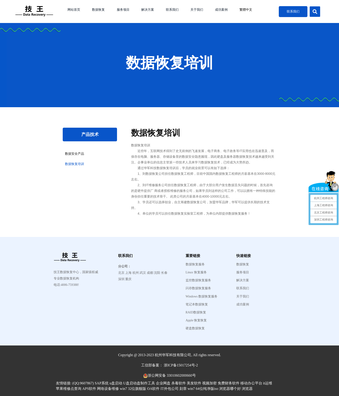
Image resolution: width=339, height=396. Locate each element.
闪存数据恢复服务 (198, 288)
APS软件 (89, 389)
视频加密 (209, 383)
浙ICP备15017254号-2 (181, 365)
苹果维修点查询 (68, 389)
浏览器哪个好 (230, 389)
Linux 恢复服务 (196, 272)
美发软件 (194, 383)
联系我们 (172, 9)
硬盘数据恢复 (195, 328)
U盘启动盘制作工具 (139, 383)
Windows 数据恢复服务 (202, 296)
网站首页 (73, 9)
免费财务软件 (228, 383)
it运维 (267, 383)
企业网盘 (163, 383)
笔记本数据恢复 (197, 304)
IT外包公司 (169, 389)
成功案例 (221, 9)
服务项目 (123, 9)
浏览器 (247, 389)
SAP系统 (102, 383)
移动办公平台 (251, 383)
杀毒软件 (178, 383)
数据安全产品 (74, 153)
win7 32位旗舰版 (133, 389)
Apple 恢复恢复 (196, 320)
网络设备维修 (108, 389)
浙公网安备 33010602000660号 (172, 375)
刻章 (183, 389)
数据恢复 (98, 9)
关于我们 (196, 9)
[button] (315, 11)
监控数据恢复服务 (198, 280)
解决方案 (147, 9)
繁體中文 (245, 9)
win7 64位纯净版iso (203, 389)
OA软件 (153, 389)
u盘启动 (116, 383)
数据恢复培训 (74, 164)
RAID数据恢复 (196, 312)
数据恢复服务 (195, 264)
